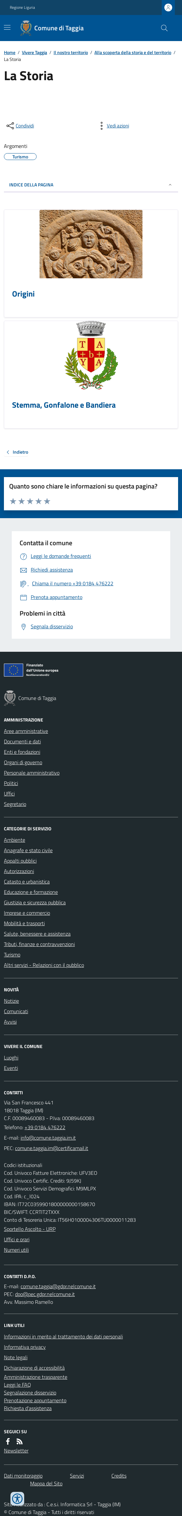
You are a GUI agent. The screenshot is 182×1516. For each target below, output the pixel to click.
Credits (118, 1476)
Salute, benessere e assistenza (37, 934)
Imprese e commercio (27, 913)
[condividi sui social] (19, 126)
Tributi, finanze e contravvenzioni (39, 944)
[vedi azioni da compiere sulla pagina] (112, 126)
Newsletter (16, 1450)
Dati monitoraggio (23, 1476)
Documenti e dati (22, 741)
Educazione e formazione (31, 892)
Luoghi (11, 1057)
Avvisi (10, 1022)
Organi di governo (23, 762)
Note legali (15, 1357)
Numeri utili (16, 1250)
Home (9, 52)
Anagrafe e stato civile (28, 850)
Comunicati (16, 1011)
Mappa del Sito (46, 1483)
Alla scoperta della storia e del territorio (132, 52)
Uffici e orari (16, 1239)
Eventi (11, 1068)
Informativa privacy (25, 1347)
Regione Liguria (22, 7)
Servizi (77, 1476)
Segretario (15, 804)
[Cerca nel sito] (161, 28)
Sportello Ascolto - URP (30, 1229)
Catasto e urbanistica (27, 881)
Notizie (11, 1001)
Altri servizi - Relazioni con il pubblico (44, 965)
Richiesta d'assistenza (28, 1408)
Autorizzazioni (19, 871)
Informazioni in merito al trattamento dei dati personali (63, 1336)
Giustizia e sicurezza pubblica (35, 902)
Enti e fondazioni (22, 752)
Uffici (9, 793)
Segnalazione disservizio (30, 1392)
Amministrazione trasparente (35, 1377)
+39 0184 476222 (45, 1127)
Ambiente (14, 840)
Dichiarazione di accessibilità (34, 1368)
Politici (11, 783)
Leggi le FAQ (17, 1385)
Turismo (12, 954)
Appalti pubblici (20, 861)
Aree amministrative (26, 731)
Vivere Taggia (34, 52)
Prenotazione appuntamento (35, 1400)
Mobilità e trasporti (24, 923)
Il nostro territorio (71, 52)
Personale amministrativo (31, 773)
